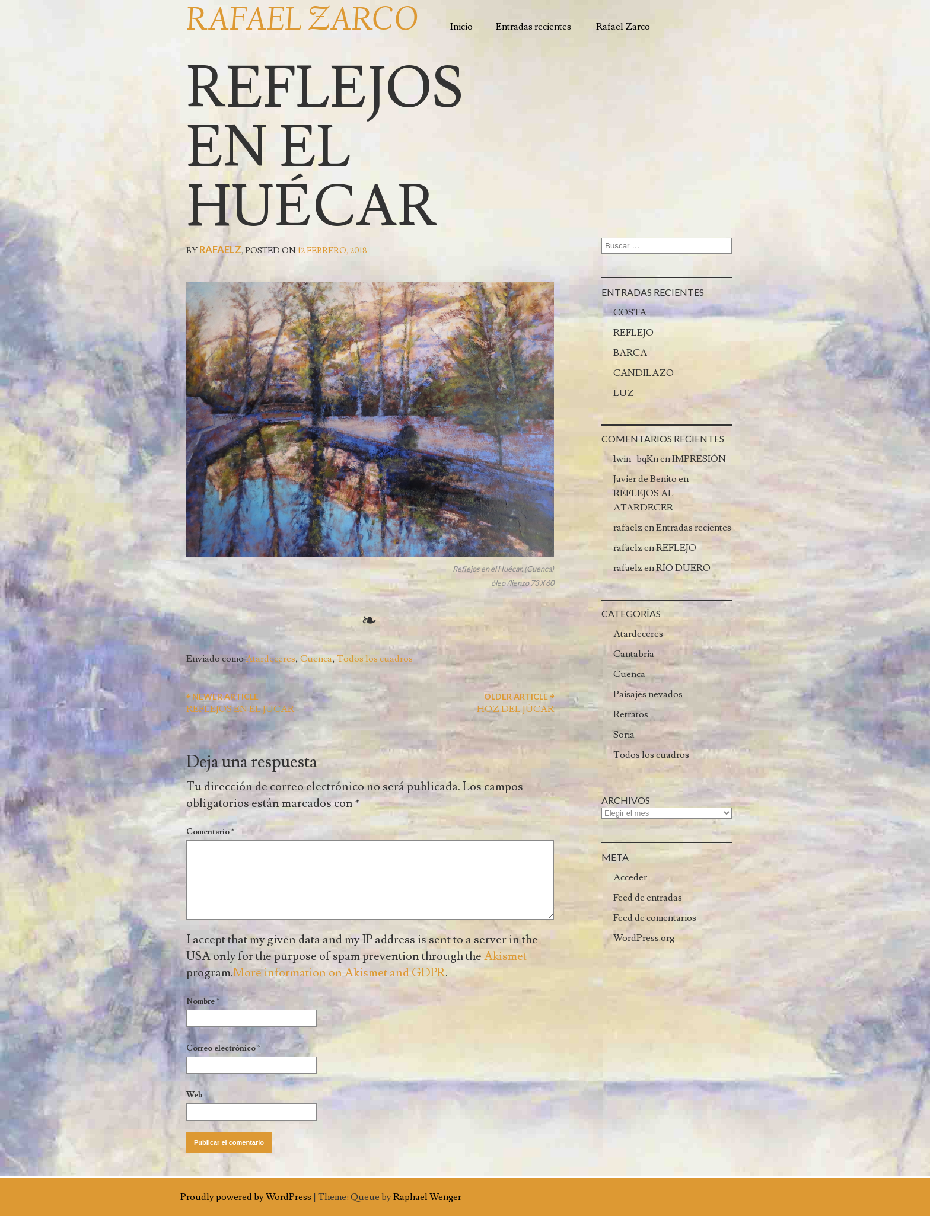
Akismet (505, 956)
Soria (624, 735)
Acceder (630, 877)
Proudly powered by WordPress (245, 1197)
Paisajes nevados (648, 694)
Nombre (202, 1001)
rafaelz (220, 249)
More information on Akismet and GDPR (339, 973)
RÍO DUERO (683, 568)
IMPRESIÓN (699, 459)
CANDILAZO (643, 373)
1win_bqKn (635, 459)
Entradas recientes (533, 27)
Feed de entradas (647, 898)
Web (194, 1095)
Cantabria (633, 654)
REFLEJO (633, 333)
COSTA (629, 312)
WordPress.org (643, 938)
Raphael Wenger (427, 1197)
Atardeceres (270, 659)
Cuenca (316, 659)
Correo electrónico (223, 1048)
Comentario (210, 832)
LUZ (623, 393)
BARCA (630, 353)
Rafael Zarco (623, 27)
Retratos (630, 714)
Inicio (461, 27)
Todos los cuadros (375, 659)
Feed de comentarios (654, 918)
